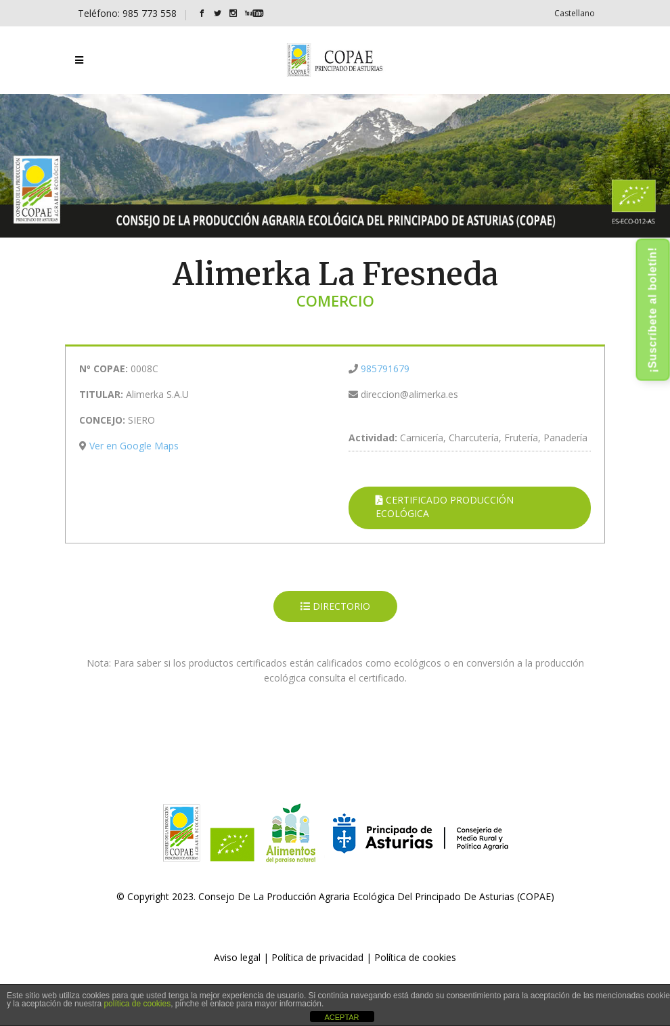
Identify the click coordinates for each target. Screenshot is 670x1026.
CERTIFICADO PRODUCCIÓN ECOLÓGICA (445, 506)
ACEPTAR (341, 1017)
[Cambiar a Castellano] (574, 13)
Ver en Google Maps (134, 445)
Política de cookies (415, 957)
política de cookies (137, 1003)
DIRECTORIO (335, 606)
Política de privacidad (317, 957)
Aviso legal (237, 957)
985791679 (385, 368)
